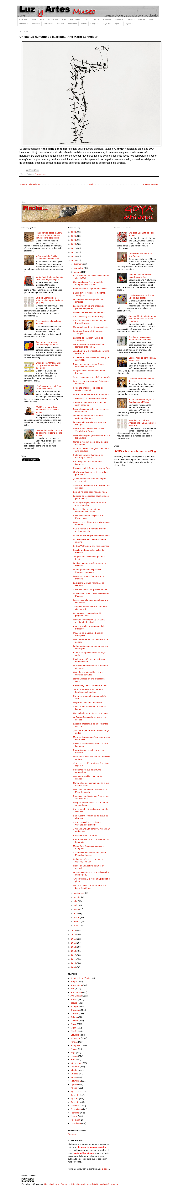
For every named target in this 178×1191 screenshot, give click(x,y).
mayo (76, 909)
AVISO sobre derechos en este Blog (135, 451)
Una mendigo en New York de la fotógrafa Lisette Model (88, 283)
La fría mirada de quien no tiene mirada (91, 535)
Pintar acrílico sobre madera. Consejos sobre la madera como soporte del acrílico (49, 235)
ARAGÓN (23, 19)
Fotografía (119, 19)
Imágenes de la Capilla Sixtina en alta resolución (47, 257)
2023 (73, 244)
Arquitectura (53, 19)
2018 (73, 930)
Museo (151, 19)
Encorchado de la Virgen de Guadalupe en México (141, 400)
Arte (36, 174)
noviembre (79, 268)
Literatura (130, 19)
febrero (77, 921)
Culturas (87, 19)
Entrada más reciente (30, 184)
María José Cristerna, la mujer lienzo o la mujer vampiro (50, 278)
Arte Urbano (75, 19)
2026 (73, 232)
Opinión (74, 1084)
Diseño (74, 1031)
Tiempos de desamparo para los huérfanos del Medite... (88, 690)
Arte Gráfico (76, 992)
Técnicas (60, 24)
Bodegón (75, 1006)
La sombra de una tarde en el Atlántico (91, 394)
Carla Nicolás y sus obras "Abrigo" (89, 316)
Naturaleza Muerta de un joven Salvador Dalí (139, 275)
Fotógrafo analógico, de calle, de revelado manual (88, 389)
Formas (74, 1042)
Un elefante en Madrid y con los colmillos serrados (87, 673)
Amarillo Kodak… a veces (85, 835)
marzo (77, 917)
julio (76, 901)
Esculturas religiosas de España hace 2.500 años (140, 338)
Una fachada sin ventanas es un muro (90, 713)
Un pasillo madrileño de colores (87, 702)
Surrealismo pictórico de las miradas (90, 398)
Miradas (141, 19)
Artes (64, 19)
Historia (74, 1056)
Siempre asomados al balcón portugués (91, 377)
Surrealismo (48, 24)
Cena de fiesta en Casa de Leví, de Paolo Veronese (89, 321)
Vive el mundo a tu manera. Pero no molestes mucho (90, 529)
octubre (77, 272)
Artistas (83, 24)
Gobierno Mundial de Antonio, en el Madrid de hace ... (89, 853)
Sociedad (35, 24)
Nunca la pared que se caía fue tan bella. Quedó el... (89, 886)
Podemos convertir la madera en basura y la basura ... (88, 456)
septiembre (79, 893)
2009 (73, 967)
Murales (74, 1073)
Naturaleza (23, 24)
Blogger (105, 1169)
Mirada (74, 1070)
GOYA (33, 19)
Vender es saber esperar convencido (90, 288)
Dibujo (96, 19)
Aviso (42, 19)
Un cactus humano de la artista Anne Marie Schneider (90, 790)
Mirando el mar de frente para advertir (90, 327)
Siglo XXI (129, 24)
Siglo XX (118, 24)
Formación (72, 24)
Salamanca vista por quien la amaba (90, 589)
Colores (74, 1017)
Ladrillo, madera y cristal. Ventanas (89, 312)
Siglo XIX (107, 24)
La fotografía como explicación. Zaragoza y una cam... (87, 570)
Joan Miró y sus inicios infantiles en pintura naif (47, 343)
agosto (77, 897)
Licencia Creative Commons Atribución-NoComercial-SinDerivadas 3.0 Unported (81, 1184)
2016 (73, 939)
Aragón (74, 981)
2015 (73, 943)
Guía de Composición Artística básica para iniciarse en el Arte (49, 300)
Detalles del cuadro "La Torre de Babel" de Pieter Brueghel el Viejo (49, 433)
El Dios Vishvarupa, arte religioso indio (91, 546)
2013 (73, 951)
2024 (73, 240)
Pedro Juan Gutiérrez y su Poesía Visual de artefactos (88, 429)
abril (76, 913)
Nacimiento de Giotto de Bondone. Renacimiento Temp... (89, 345)
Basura (74, 1003)
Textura (74, 1116)
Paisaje (74, 1088)
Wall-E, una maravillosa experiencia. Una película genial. (47, 409)
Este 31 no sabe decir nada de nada (90, 492)
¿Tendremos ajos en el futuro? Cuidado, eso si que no (87, 823)
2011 (73, 959)
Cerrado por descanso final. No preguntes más (87, 614)
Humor (74, 1059)
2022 (73, 248)
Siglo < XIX (76, 1091)
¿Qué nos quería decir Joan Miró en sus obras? (48, 387)
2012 (73, 955)
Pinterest (72, 1134)
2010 (73, 963)
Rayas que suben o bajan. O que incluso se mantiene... (88, 365)
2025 (73, 236)
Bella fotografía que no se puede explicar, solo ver (88, 860)
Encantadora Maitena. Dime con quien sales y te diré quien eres (48, 365)
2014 (73, 947)
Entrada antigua (150, 184)
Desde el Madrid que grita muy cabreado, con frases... (87, 510)
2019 (73, 260)
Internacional (76, 1063)
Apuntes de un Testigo (81, 978)
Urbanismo (76, 1123)
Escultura (107, 19)
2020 (73, 256)
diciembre (78, 264)
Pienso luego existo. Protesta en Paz (90, 685)
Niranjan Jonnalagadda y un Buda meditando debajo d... (89, 620)
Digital (73, 1028)
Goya (73, 1052)
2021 (73, 252)
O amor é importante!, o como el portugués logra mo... (88, 416)
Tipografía (75, 1120)
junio (76, 905)
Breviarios (75, 1010)
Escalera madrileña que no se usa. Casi (91, 468)
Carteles (74, 1013)
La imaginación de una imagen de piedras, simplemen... (88, 307)
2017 (73, 934)
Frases (74, 1049)
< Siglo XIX (95, 24)
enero (77, 925)
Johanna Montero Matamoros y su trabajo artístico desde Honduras (142, 318)
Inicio (91, 184)
